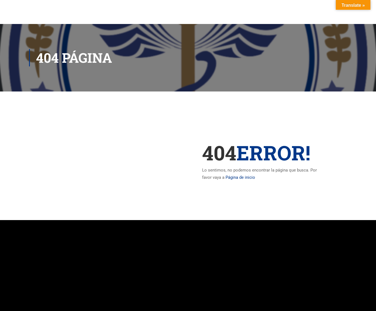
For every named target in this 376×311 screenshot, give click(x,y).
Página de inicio (240, 177)
